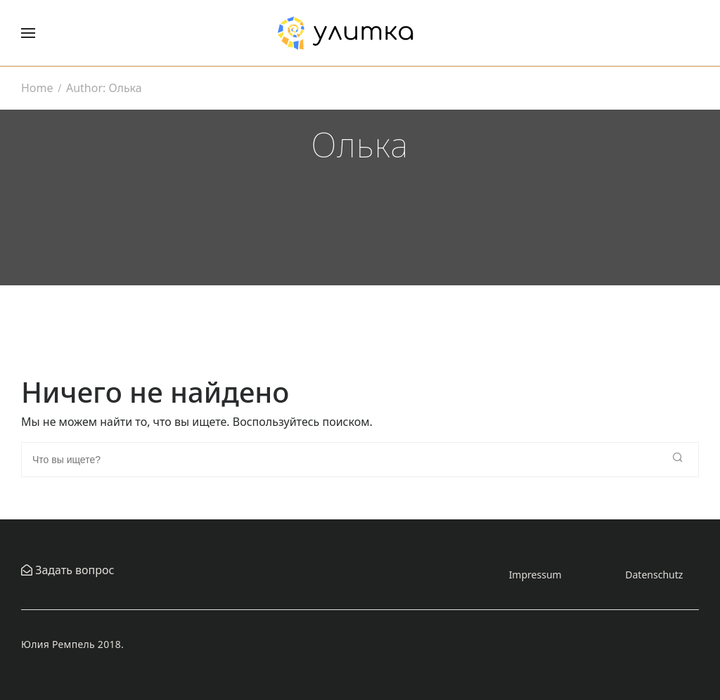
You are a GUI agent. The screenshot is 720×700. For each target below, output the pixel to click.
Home (37, 88)
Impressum (535, 574)
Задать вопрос (73, 570)
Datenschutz (654, 574)
